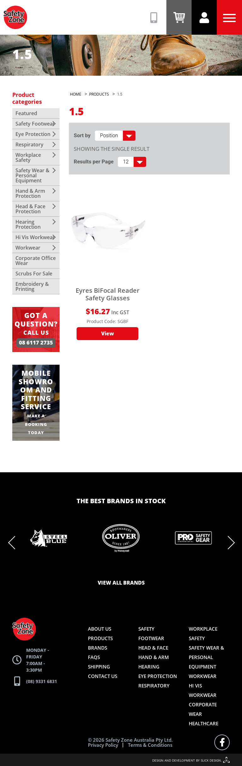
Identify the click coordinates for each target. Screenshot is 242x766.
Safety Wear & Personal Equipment (32, 175)
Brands (97, 648)
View (107, 334)
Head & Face (153, 648)
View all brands (121, 583)
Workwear (27, 247)
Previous (15, 542)
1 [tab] (74, 569)
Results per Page (93, 162)
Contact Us (102, 676)
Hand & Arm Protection (30, 193)
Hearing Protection (28, 224)
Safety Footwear (35, 123)
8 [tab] (140, 569)
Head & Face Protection (30, 209)
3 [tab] (92, 569)
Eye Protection (32, 134)
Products (100, 638)
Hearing (148, 666)
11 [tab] (168, 569)
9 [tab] (149, 569)
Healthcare (203, 723)
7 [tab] (130, 569)
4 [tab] (102, 569)
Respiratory (29, 144)
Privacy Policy (103, 745)
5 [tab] (111, 569)
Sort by (82, 135)
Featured (26, 113)
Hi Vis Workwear (35, 237)
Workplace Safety (28, 157)
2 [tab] (83, 569)
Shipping (99, 666)
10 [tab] (159, 569)
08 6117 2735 (36, 343)
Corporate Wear (203, 709)
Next (228, 542)
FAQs (94, 657)
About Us (99, 629)
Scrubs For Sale (33, 273)
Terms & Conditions (150, 745)
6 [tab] (121, 569)
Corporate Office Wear (35, 261)
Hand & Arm (153, 657)
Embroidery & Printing (32, 286)
